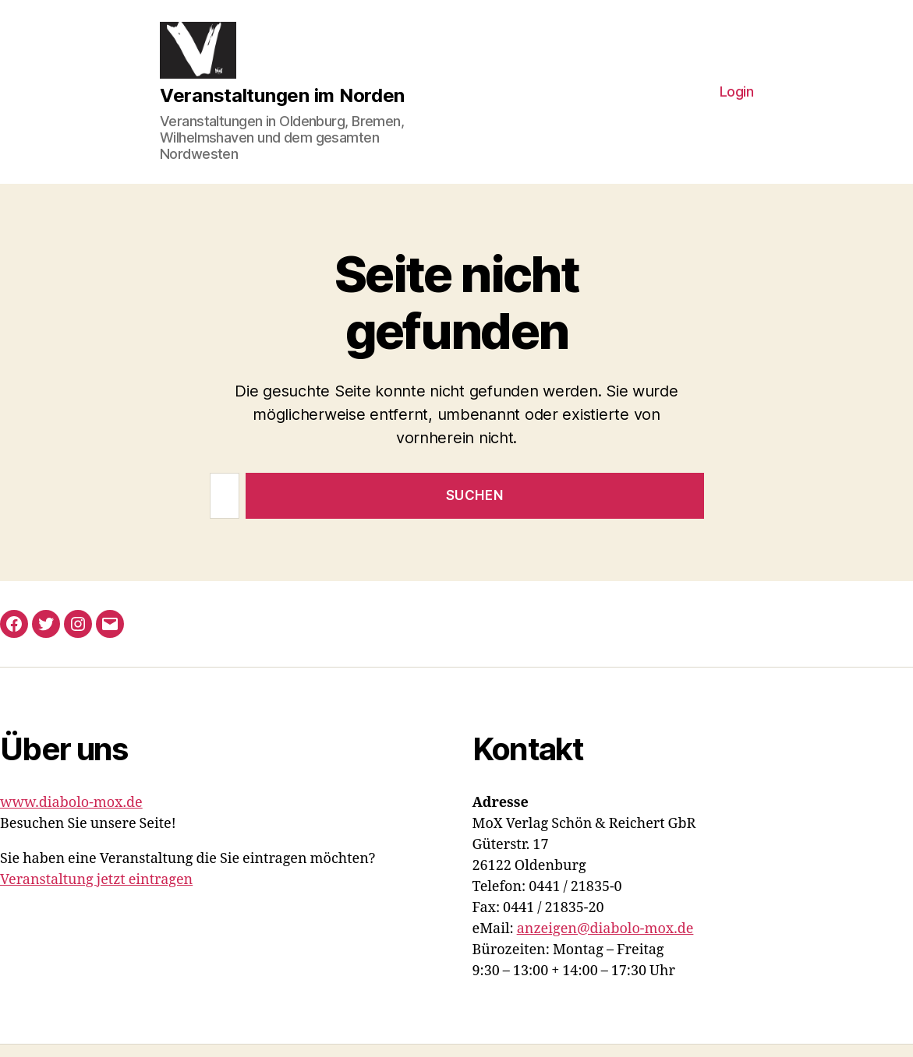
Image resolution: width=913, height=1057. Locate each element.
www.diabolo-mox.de (71, 815)
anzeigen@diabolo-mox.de (605, 941)
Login (737, 98)
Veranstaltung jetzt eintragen (96, 892)
